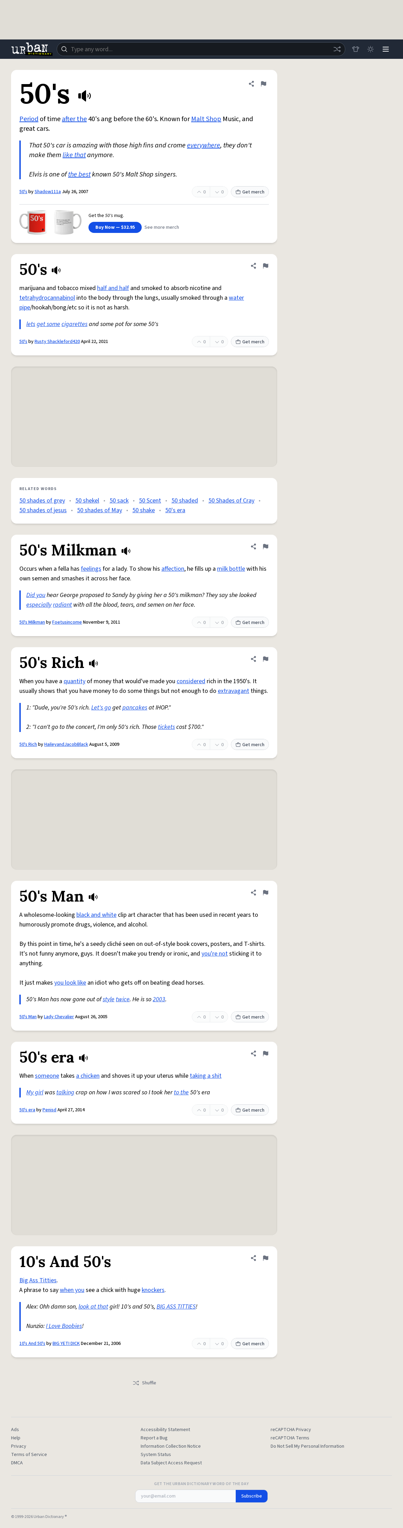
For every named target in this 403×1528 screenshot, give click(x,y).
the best (79, 174)
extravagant (233, 691)
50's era (175, 510)
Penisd (49, 1109)
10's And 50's (32, 1343)
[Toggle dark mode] (370, 49)
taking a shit (206, 1076)
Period (28, 119)
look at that (93, 1306)
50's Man (28, 1016)
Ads (15, 1429)
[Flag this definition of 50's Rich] (265, 658)
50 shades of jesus (43, 510)
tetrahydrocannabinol (47, 297)
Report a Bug (154, 1438)
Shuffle (144, 1383)
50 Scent (150, 500)
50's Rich (28, 744)
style (108, 999)
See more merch (161, 227)
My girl (34, 1092)
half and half (113, 288)
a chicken (88, 1076)
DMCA (17, 1462)
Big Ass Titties (38, 1280)
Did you (35, 595)
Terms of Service (29, 1454)
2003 (159, 999)
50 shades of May (99, 510)
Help (15, 1438)
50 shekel (87, 500)
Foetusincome (67, 622)
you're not (214, 953)
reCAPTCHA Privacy (291, 1429)
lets (30, 324)
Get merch (249, 192)
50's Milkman (32, 622)
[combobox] (201, 49)
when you (72, 1290)
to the (181, 1092)
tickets (166, 727)
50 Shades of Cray (231, 500)
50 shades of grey (42, 500)
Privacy (18, 1446)
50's (23, 191)
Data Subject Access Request (171, 1462)
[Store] (355, 49)
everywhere (203, 145)
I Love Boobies (64, 1326)
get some (48, 324)
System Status (156, 1454)
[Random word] (336, 49)
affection (172, 568)
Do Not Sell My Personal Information (307, 1446)
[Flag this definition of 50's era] (265, 1053)
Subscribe (251, 1496)
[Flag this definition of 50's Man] (265, 892)
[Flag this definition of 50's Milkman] (265, 546)
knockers (153, 1290)
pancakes (134, 707)
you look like (70, 982)
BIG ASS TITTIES (176, 1306)
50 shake (143, 510)
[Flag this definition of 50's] (263, 83)
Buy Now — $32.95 (115, 227)
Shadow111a (48, 191)
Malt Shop (206, 119)
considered (191, 681)
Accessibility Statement (165, 1429)
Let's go (101, 707)
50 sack (119, 500)
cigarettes (74, 324)
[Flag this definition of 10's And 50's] (265, 1258)
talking (65, 1092)
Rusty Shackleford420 (57, 341)
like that (74, 155)
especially (38, 604)
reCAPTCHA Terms (290, 1438)
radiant (62, 604)
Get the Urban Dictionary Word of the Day (201, 1484)
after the (74, 119)
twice (123, 999)
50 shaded (184, 500)
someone (47, 1076)
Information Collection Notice (171, 1446)
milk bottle (231, 568)
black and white (96, 915)
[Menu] (385, 49)
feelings (91, 568)
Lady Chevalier (59, 1016)
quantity (74, 681)
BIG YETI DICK (66, 1343)
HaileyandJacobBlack (66, 744)
